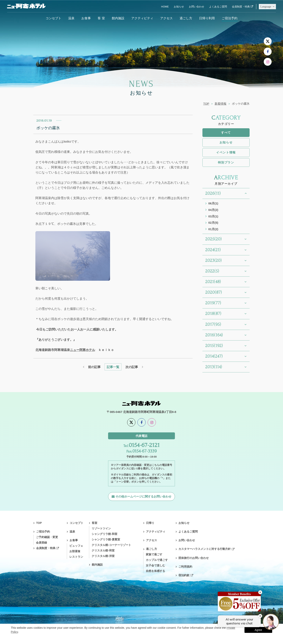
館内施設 (118, 18)
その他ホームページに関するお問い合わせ (143, 496)
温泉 (71, 18)
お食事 (86, 18)
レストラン (76, 556)
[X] (268, 41)
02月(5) (213, 222)
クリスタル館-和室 (103, 550)
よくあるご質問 (218, 6)
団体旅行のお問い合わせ (193, 557)
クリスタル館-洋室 (103, 556)
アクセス (166, 18)
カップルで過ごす (157, 559)
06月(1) (213, 203)
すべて (226, 132)
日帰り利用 (207, 18)
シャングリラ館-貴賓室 (106, 539)
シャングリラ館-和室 (104, 533)
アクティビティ (142, 18)
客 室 (101, 18)
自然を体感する (155, 570)
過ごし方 (186, 18)
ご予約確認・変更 (47, 537)
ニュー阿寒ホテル (82, 350)
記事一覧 (113, 367)
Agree (258, 629)
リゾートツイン (101, 528)
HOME (165, 6)
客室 (94, 522)
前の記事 (94, 367)
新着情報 (220, 103)
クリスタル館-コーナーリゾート (111, 544)
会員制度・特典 (241, 6)
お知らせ (179, 6)
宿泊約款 (183, 575)
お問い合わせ (196, 6)
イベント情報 (226, 152)
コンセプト (53, 18)
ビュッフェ (76, 545)
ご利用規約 (185, 566)
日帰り (150, 522)
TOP (206, 103)
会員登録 (41, 542)
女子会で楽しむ (155, 565)
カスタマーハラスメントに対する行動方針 (204, 548)
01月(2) (213, 229)
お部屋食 (74, 551)
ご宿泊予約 (229, 18)
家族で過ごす (154, 554)
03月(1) (213, 216)
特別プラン (226, 162)
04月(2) (213, 209)
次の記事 (131, 367)
